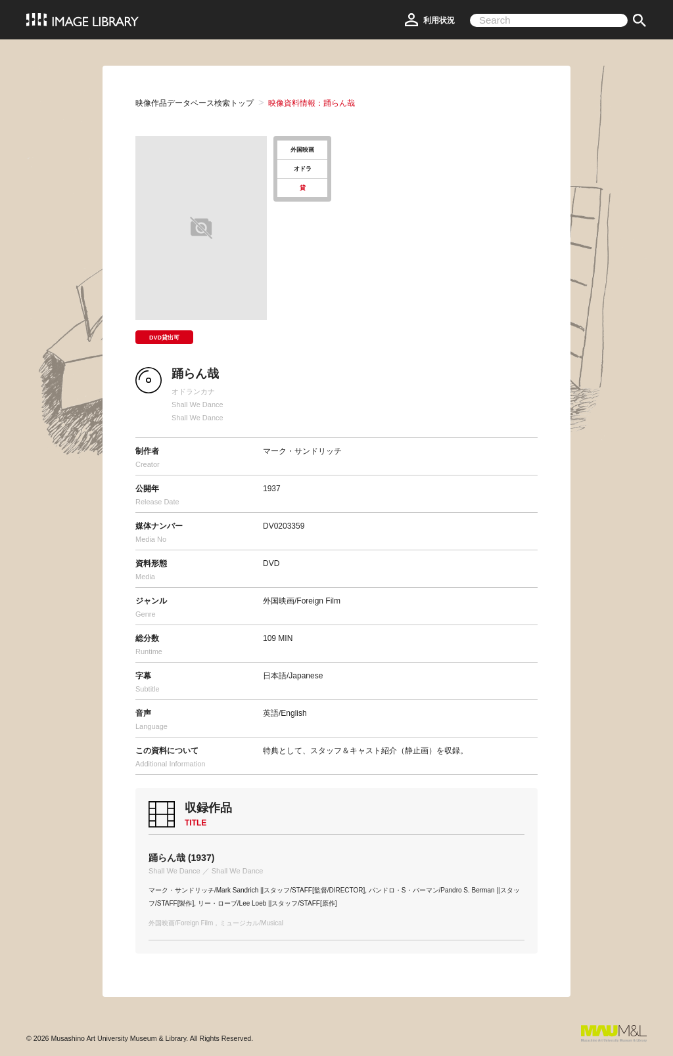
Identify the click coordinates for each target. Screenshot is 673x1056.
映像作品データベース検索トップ (194, 103)
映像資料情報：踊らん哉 (311, 103)
